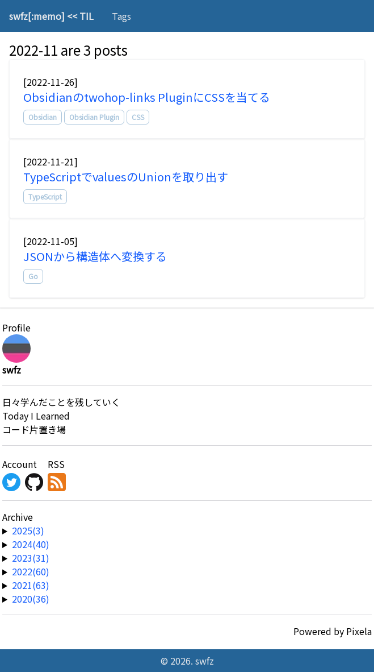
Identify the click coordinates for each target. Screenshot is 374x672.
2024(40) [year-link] (30, 544)
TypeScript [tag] (45, 196)
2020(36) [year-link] (30, 598)
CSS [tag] (138, 117)
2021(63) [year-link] (30, 585)
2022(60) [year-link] (30, 571)
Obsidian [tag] (42, 117)
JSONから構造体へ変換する (95, 256)
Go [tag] (33, 276)
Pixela (359, 631)
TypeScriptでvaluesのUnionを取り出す (125, 176)
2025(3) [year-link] (28, 530)
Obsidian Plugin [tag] (94, 117)
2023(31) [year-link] (30, 558)
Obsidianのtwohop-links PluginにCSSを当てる (146, 97)
